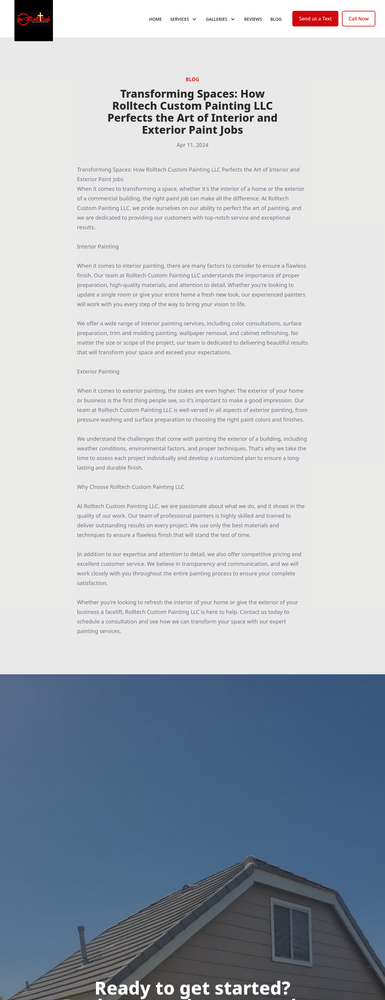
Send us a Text (315, 26)
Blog (276, 27)
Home (155, 27)
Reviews (253, 27)
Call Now (359, 26)
